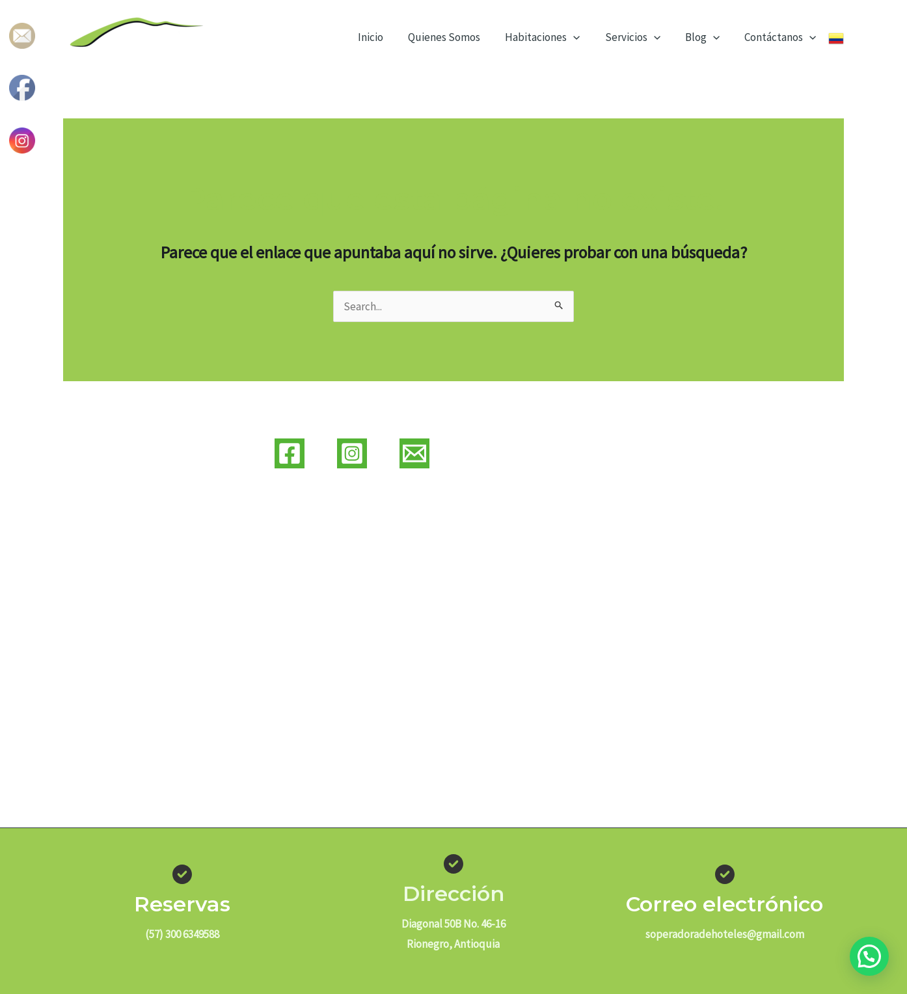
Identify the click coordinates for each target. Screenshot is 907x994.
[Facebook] (290, 453)
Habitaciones (551, 37)
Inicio (385, 37)
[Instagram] (352, 453)
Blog (706, 37)
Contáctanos (781, 37)
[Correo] (414, 453)
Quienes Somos (456, 37)
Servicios (638, 37)
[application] (582, 37)
